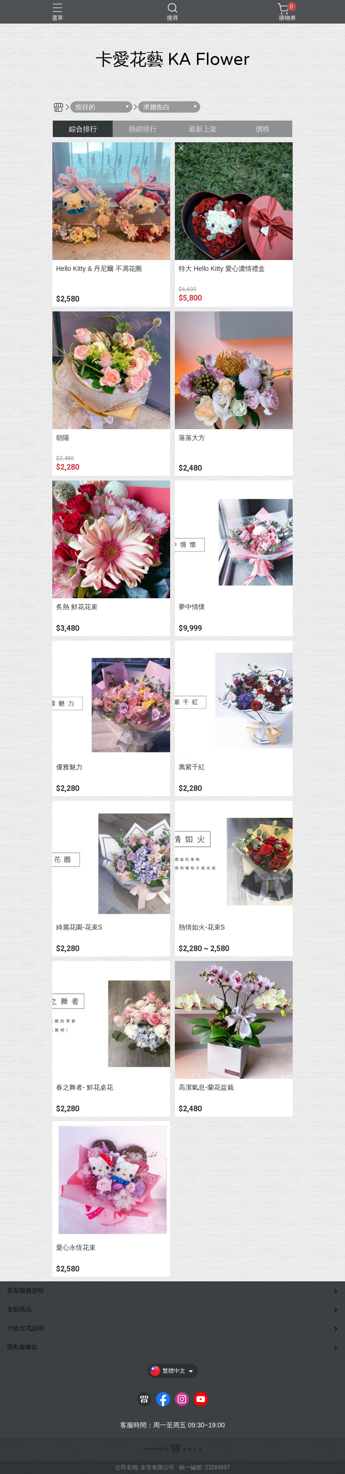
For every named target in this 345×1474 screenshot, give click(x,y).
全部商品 (19, 1309)
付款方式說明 (25, 1328)
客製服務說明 (25, 1290)
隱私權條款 (22, 1347)
